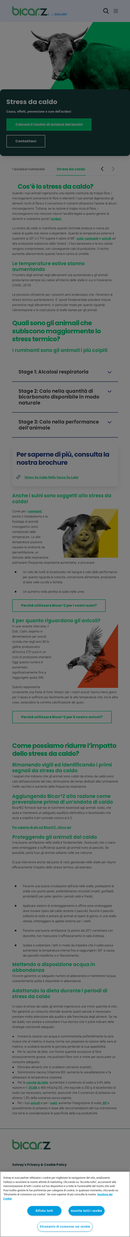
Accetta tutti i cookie (86, 1211)
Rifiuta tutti (44, 1211)
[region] (65, 1204)
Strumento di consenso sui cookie (65, 1226)
